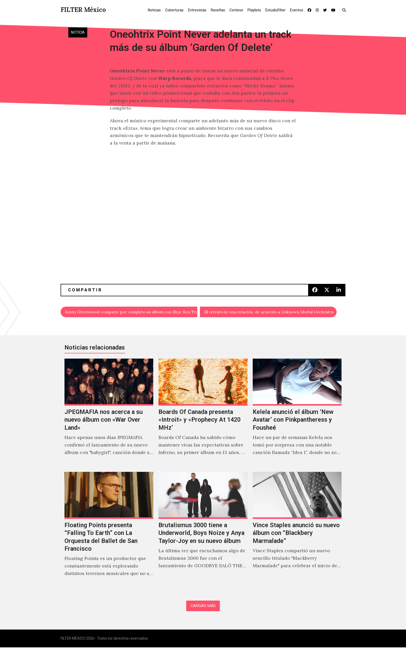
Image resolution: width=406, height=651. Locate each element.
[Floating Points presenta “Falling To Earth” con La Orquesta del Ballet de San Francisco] (108, 531)
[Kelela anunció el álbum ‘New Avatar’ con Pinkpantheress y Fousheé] (297, 414)
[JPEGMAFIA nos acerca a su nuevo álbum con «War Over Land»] (108, 414)
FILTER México (83, 10)
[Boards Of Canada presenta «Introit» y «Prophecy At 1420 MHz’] (202, 414)
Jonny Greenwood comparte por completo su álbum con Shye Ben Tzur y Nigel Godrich (131, 313)
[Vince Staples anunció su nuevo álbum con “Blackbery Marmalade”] (297, 531)
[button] (345, 9)
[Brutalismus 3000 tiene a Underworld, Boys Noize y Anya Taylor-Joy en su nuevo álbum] (202, 531)
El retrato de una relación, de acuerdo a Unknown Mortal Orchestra (271, 313)
